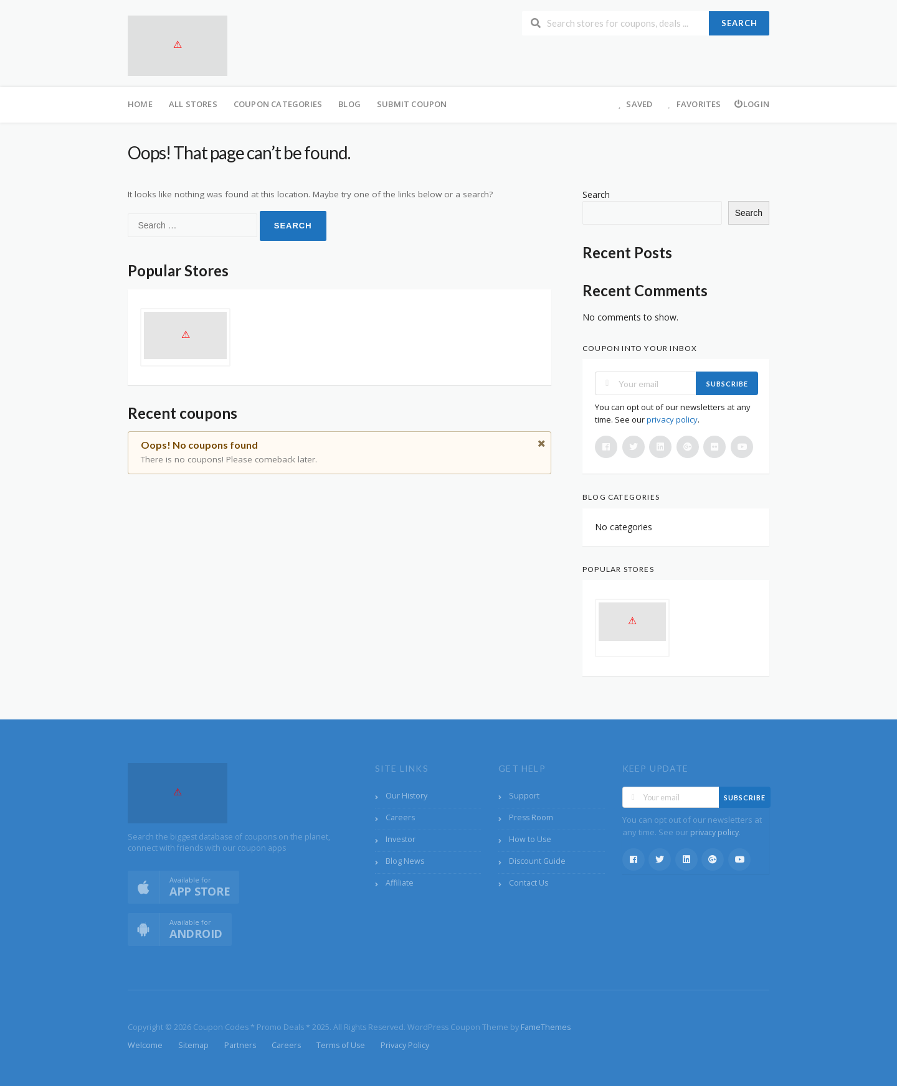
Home (140, 104)
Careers (400, 817)
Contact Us (528, 883)
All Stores (193, 104)
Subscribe (727, 384)
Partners (240, 1045)
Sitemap (193, 1045)
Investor (400, 839)
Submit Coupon (412, 104)
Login (751, 104)
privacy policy (672, 419)
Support (524, 795)
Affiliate (400, 883)
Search (739, 23)
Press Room (531, 817)
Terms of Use (340, 1045)
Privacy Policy (405, 1045)
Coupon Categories (278, 104)
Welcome (145, 1045)
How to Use (530, 839)
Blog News (405, 861)
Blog (349, 104)
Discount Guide (537, 861)
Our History (406, 795)
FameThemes (546, 1027)
